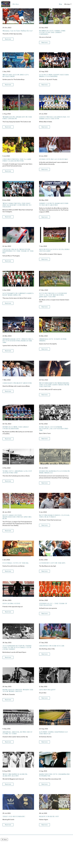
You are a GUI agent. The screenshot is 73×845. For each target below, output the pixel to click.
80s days (67, 4)
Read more (8, 39)
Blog (60, 4)
